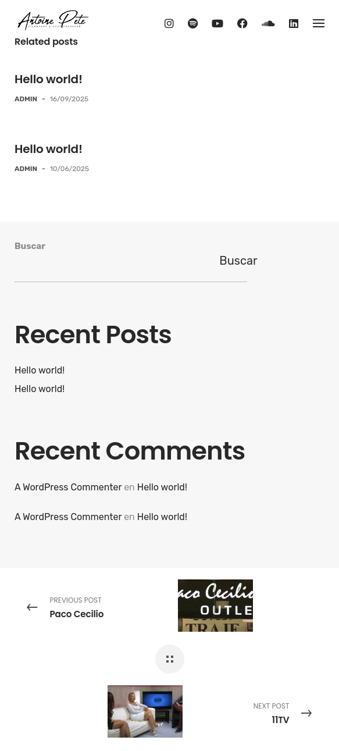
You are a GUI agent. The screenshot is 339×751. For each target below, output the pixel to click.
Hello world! (49, 79)
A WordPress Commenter (68, 487)
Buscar (30, 246)
